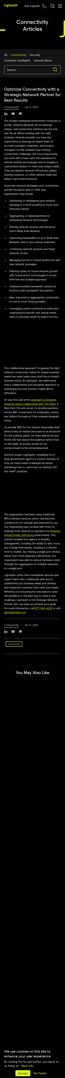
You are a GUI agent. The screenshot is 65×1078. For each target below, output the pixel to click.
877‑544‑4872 (43, 608)
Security (35, 55)
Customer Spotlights (17, 60)
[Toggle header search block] (53, 6)
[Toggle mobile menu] (60, 6)
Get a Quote (32, 5)
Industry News (43, 60)
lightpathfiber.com (15, 612)
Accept (23, 1073)
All (5, 55)
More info (27, 1065)
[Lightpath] (11, 5)
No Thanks (40, 1073)
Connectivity (18, 55)
